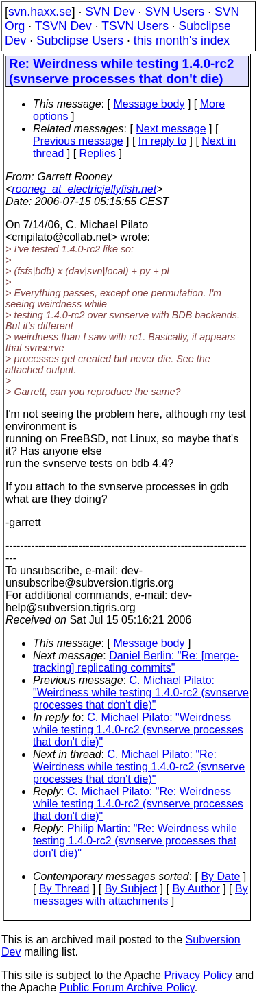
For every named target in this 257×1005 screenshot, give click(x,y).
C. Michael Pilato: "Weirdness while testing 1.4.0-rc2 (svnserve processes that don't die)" (141, 692)
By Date (220, 876)
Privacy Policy (198, 975)
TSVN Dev (63, 26)
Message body (148, 104)
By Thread (64, 889)
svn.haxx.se (40, 12)
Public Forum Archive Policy (127, 987)
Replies (97, 153)
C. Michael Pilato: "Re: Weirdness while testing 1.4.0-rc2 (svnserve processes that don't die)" (139, 766)
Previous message (78, 141)
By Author (195, 889)
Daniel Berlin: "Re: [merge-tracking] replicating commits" (136, 662)
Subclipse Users (79, 40)
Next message (171, 128)
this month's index (182, 40)
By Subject (131, 889)
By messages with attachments (140, 895)
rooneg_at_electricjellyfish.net (84, 189)
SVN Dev (109, 12)
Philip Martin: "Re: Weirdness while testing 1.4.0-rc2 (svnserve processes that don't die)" (135, 841)
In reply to (162, 141)
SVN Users (174, 12)
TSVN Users (135, 26)
